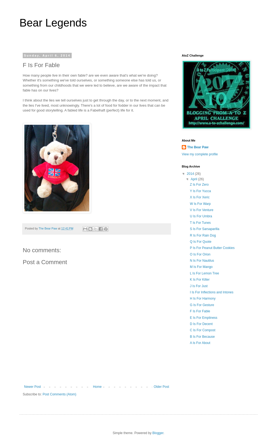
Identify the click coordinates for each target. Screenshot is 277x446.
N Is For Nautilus (202, 261)
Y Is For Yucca (200, 191)
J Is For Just (198, 286)
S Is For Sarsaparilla (204, 229)
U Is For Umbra (201, 216)
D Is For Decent (201, 324)
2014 (191, 174)
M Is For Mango (201, 267)
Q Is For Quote (200, 242)
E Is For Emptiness (203, 318)
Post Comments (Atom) (59, 394)
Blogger (157, 433)
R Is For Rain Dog (203, 235)
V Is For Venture (201, 210)
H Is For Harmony (203, 298)
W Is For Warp (200, 204)
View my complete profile (200, 154)
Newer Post (32, 387)
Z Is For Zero (199, 184)
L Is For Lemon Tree (204, 273)
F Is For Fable (200, 311)
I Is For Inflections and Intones (211, 292)
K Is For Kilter (200, 279)
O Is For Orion (200, 254)
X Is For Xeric (200, 197)
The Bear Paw (198, 147)
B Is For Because (202, 337)
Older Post (161, 387)
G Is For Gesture (202, 305)
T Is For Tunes (200, 223)
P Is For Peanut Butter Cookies (212, 248)
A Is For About (200, 343)
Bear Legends (53, 23)
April (194, 179)
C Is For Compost (202, 330)
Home (97, 387)
